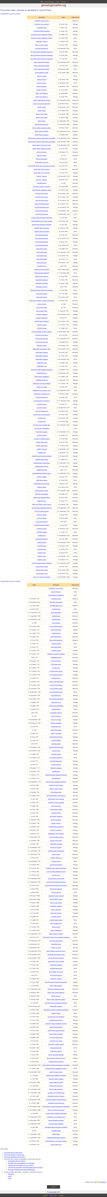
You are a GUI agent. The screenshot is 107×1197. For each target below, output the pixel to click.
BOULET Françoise (41, 179)
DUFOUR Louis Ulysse (41, 335)
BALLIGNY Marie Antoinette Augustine (42, 52)
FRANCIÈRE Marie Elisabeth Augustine (42, 369)
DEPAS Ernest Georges (41, 276)
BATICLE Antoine (42, 152)
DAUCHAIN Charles (41, 249)
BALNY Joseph (42, 107)
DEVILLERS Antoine (41, 293)
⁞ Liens (57, 2)
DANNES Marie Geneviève (41, 228)
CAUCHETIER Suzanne (41, 211)
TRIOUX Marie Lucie (41, 573)
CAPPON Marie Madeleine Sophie (41, 190)
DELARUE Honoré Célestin (41, 269)
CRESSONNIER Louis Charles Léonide (41, 221)
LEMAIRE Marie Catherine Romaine (42, 456)
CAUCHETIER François (41, 193)
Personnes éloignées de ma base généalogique (21, 1169)
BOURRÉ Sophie (41, 183)
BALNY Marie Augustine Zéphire (41, 128)
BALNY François (41, 76)
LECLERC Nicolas (41, 435)
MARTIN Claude (41, 487)
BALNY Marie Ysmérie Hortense (41, 145)
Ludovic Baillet (53, 1192)
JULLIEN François (42, 404)
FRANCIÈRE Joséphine (41, 352)
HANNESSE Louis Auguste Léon (42, 390)
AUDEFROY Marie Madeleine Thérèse (41, 34)
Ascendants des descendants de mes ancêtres (21, 1163)
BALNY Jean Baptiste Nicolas (41, 100)
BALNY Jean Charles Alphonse (41, 103)
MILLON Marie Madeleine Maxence (42, 508)
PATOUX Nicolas (41, 515)
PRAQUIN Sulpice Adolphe (41, 525)
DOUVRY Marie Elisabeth (42, 321)
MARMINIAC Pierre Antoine (41, 483)
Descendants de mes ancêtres (16, 1161)
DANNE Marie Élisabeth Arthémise (42, 224)
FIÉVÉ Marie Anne (42, 345)
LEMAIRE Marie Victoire (41, 466)
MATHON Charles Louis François (41, 504)
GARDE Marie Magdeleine (41, 376)
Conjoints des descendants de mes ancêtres (20, 1165)
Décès (9, 1178)
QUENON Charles (42, 528)
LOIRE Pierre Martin (41, 480)
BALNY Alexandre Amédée (41, 62)
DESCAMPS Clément (41, 287)
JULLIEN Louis (42, 418)
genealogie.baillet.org (53, 5)
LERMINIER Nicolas (41, 470)
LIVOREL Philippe (42, 477)
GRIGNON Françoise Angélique (41, 383)
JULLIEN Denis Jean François (42, 401)
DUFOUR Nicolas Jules (41, 338)
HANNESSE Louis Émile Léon (42, 394)
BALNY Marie (41, 121)
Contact (63, 2)
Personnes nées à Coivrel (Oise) (13, 1152)
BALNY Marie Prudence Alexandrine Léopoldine (41, 138)
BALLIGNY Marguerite (41, 48)
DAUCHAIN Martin (41, 252)
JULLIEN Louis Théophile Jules (41, 425)
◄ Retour (53, 1187)
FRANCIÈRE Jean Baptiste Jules (41, 349)
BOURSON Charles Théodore (41, 186)
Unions (10, 1176)
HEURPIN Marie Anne (41, 397)
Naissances (11, 1174)
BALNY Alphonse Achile (41, 72)
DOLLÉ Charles (41, 304)
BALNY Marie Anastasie (41, 124)
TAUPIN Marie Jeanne (41, 566)
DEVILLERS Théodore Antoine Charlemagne (41, 300)
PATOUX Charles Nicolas (42, 511)
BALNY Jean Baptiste (42, 93)
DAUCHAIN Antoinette (41, 235)
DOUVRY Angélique (41, 314)
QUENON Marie (41, 542)
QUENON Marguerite (41, 539)
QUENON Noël (41, 553)
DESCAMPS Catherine (41, 280)
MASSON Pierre (41, 501)
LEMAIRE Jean (42, 452)
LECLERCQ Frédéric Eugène (42, 439)
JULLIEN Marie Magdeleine (41, 428)
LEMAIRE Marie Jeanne (41, 459)
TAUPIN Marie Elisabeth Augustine (42, 563)
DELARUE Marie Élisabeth (41, 273)
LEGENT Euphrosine (41, 442)
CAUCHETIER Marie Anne (41, 204)
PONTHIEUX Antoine (42, 521)
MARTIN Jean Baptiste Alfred (41, 497)
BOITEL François (41, 155)
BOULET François (42, 176)
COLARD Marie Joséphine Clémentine (41, 217)
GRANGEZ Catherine (41, 380)
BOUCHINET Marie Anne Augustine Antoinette (41, 166)
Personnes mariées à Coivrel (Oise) (14, 1155)
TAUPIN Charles (41, 559)
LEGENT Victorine (42, 449)
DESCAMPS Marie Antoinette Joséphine (41, 290)
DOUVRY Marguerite (42, 318)
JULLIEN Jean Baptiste (41, 411)
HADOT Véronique (41, 387)
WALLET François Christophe (41, 577)
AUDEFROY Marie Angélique (42, 31)
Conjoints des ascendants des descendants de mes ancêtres (25, 1167)
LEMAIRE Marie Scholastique (42, 463)
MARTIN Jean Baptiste (41, 494)
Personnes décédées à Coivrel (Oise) (14, 1157)
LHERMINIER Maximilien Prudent (41, 473)
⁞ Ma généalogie (49, 2)
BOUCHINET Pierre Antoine (42, 169)
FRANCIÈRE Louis (42, 363)
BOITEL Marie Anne (41, 159)
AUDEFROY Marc (42, 27)
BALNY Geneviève (42, 86)
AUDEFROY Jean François (41, 21)
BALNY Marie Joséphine (41, 131)
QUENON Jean (42, 535)
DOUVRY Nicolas (41, 325)
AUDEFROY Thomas (41, 41)
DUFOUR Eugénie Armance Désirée (42, 331)
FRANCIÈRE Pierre (42, 373)
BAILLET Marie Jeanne (41, 45)
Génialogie (103, 1182)
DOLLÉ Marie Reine (41, 307)
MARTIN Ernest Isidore (41, 490)
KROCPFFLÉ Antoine (41, 432)
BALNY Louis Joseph (41, 114)
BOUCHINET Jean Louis (41, 162)
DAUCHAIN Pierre (42, 262)
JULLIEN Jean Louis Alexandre (41, 414)
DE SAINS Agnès (41, 266)
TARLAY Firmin (41, 556)
